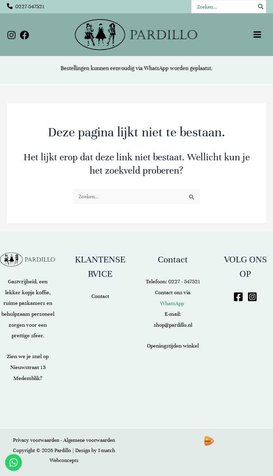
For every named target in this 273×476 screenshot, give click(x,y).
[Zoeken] (261, 6)
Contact (100, 296)
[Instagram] (11, 35)
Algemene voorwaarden (89, 440)
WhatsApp (156, 68)
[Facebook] (24, 35)
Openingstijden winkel (173, 345)
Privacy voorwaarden (36, 440)
